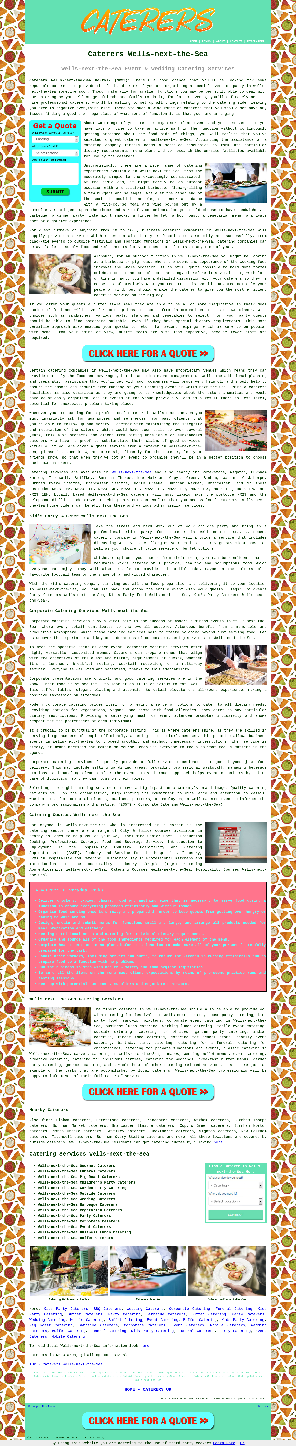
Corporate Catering (189, 1309)
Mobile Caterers (227, 1325)
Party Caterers (248, 1314)
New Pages (49, 1406)
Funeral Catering (234, 1309)
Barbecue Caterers (166, 1314)
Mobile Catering (87, 1320)
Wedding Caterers (145, 1309)
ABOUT (220, 41)
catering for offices (163, 1032)
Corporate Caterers (144, 1325)
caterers (126, 156)
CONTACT (236, 41)
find (46, 1120)
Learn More (224, 1443)
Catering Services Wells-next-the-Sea (89, 1154)
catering (226, 103)
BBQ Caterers (107, 1309)
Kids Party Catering (243, 1320)
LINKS (206, 41)
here (218, 1142)
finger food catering (141, 1037)
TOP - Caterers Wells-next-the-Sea (66, 1364)
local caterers (154, 1071)
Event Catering (162, 1320)
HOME (193, 41)
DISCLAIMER (256, 41)
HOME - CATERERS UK (148, 1389)
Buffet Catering (208, 1314)
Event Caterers (187, 1325)
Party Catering (124, 1314)
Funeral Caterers (196, 1331)
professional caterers (64, 103)
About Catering (100, 123)
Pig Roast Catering (51, 1325)
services (59, 472)
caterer (187, 290)
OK (242, 1443)
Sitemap (32, 1406)
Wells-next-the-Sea (131, 472)
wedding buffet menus (206, 1054)
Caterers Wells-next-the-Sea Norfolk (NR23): (79, 80)
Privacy (263, 1406)
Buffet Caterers (85, 1314)
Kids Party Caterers (66, 1309)
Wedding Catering (47, 1320)
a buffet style (104, 304)
